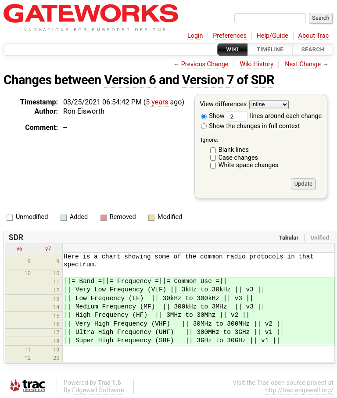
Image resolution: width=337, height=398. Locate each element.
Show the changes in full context (250, 126)
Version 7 (208, 79)
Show (213, 116)
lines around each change (274, 116)
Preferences (230, 35)
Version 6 (130, 79)
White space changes (249, 165)
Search (312, 49)
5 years (157, 102)
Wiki (232, 49)
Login (195, 35)
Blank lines (234, 150)
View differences (223, 104)
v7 (48, 248)
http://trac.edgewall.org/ (299, 390)
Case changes (238, 157)
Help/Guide (272, 35)
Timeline (270, 49)
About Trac (313, 35)
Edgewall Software (98, 390)
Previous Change (205, 64)
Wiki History (256, 64)
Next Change (303, 64)
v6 (19, 248)
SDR (262, 79)
